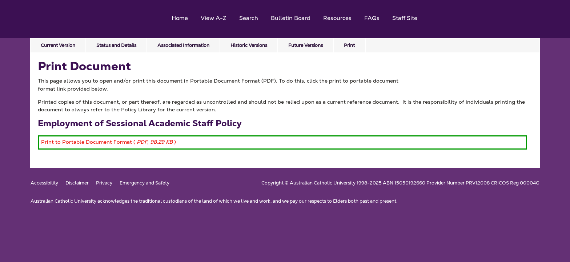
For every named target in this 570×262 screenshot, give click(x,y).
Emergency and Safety (144, 183)
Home (180, 18)
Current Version (58, 45)
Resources (337, 18)
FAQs (372, 18)
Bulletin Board (290, 18)
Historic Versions (248, 45)
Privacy (104, 183)
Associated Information (183, 45)
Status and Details (116, 45)
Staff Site (404, 18)
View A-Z (213, 18)
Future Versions (305, 45)
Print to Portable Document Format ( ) (108, 142)
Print (349, 45)
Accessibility (44, 183)
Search (248, 18)
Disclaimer (77, 183)
